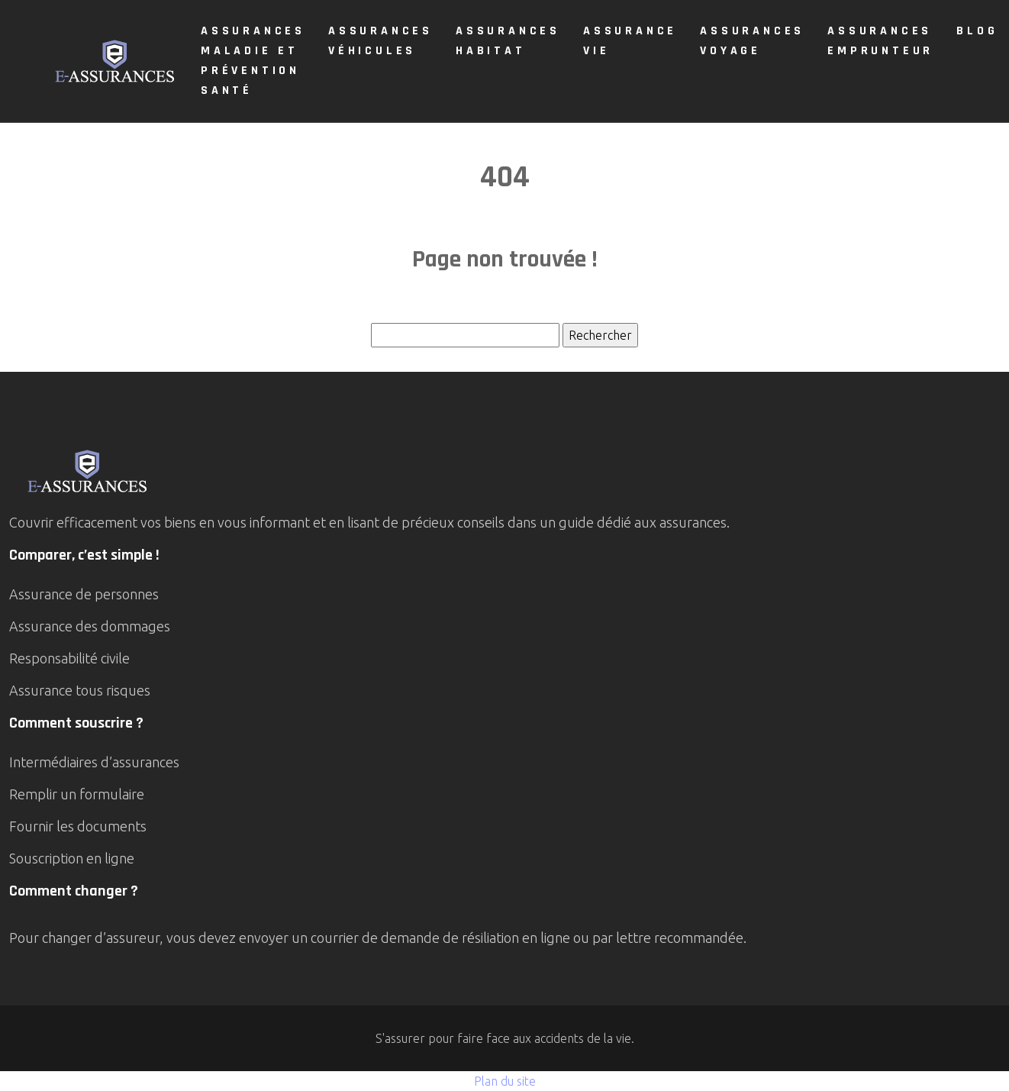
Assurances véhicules (380, 41)
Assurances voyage (752, 41)
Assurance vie (630, 41)
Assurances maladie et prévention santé (253, 60)
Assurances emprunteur (880, 41)
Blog (977, 31)
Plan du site (505, 1081)
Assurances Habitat (508, 41)
